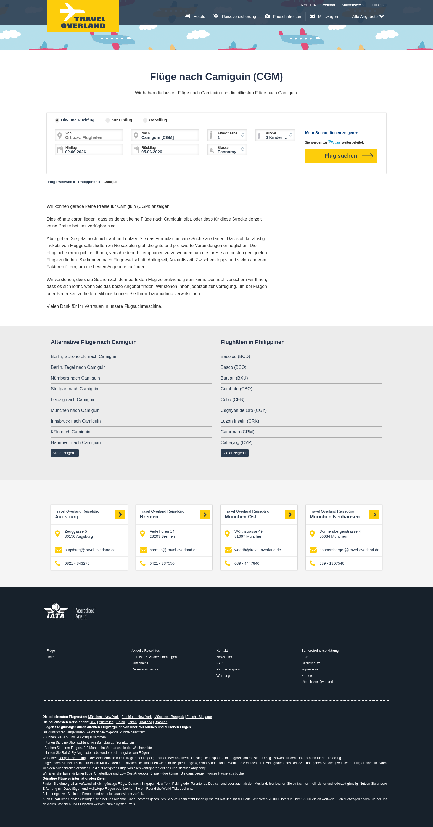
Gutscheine (140, 663)
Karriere (307, 676)
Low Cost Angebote (134, 773)
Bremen (175, 514)
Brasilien (161, 722)
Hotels (195, 16)
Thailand (145, 722)
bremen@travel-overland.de (169, 550)
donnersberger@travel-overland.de (344, 550)
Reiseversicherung (234, 16)
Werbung (223, 676)
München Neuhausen (345, 514)
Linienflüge (84, 773)
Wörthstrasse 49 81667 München (244, 534)
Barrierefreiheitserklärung (320, 651)
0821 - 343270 (72, 563)
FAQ (219, 663)
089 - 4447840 (242, 563)
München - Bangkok (169, 717)
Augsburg (90, 514)
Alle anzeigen (63, 453)
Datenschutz (311, 663)
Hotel (50, 657)
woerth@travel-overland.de (253, 550)
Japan (132, 722)
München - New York (103, 717)
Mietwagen (324, 16)
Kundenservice (353, 5)
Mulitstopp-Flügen (102, 789)
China (120, 722)
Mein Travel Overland (318, 5)
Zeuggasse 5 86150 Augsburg (74, 534)
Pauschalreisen (283, 16)
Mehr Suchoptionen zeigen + (331, 133)
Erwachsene (227, 133)
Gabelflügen (72, 789)
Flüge (51, 651)
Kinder (271, 133)
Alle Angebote (368, 17)
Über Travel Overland (317, 682)
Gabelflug (158, 120)
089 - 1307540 (327, 563)
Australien (106, 722)
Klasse (223, 148)
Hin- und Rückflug (77, 120)
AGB (305, 657)
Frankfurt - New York (137, 717)
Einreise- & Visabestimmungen (154, 657)
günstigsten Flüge (113, 768)
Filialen (378, 5)
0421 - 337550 (157, 563)
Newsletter (224, 657)
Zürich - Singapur (199, 717)
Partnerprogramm (229, 669)
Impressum (310, 669)
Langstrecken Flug (72, 758)
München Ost (260, 514)
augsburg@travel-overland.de (85, 550)
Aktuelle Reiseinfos (146, 651)
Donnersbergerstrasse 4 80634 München (335, 534)
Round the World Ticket (163, 789)
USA (93, 722)
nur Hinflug (122, 120)
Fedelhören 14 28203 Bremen (157, 534)
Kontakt (222, 651)
